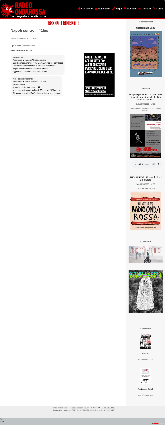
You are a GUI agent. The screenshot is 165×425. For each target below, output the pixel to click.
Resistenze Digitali (145, 389)
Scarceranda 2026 (145, 28)
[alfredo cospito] (21, 50)
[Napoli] (13, 50)
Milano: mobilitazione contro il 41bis (27, 87)
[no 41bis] (29, 50)
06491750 (96, 408)
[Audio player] (147, 164)
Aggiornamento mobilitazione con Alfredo (30, 72)
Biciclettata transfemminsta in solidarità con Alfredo (34, 66)
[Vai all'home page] (23, 17)
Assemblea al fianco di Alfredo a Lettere (29, 60)
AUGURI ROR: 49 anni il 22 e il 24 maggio (146, 178)
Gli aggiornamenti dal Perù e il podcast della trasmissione (36, 93)
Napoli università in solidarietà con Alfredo (30, 69)
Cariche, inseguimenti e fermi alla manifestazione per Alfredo (38, 63)
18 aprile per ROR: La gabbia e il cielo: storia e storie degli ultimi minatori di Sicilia (145, 97)
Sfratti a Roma (19, 84)
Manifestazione (28, 46)
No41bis (145, 354)
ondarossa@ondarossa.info (79, 408)
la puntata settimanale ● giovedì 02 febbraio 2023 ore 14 (36, 90)
